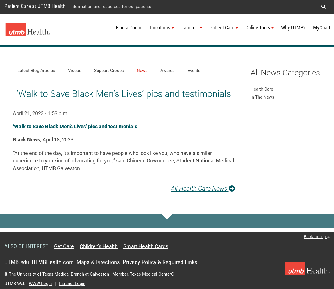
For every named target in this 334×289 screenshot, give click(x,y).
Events (194, 70)
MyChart (321, 28)
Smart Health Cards (145, 246)
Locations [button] (162, 28)
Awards (167, 70)
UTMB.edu (16, 262)
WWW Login (40, 283)
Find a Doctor (129, 28)
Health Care (262, 89)
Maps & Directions (98, 262)
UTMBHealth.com (53, 262)
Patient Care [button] (224, 28)
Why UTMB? (293, 28)
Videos (74, 70)
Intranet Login (72, 283)
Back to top (317, 236)
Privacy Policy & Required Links (160, 262)
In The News (262, 97)
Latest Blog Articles (36, 70)
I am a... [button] (191, 28)
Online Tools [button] (259, 28)
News (142, 70)
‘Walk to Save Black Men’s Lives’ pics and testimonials (75, 126)
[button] (323, 7)
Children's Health (99, 246)
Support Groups (109, 70)
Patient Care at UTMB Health (34, 6)
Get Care (64, 246)
